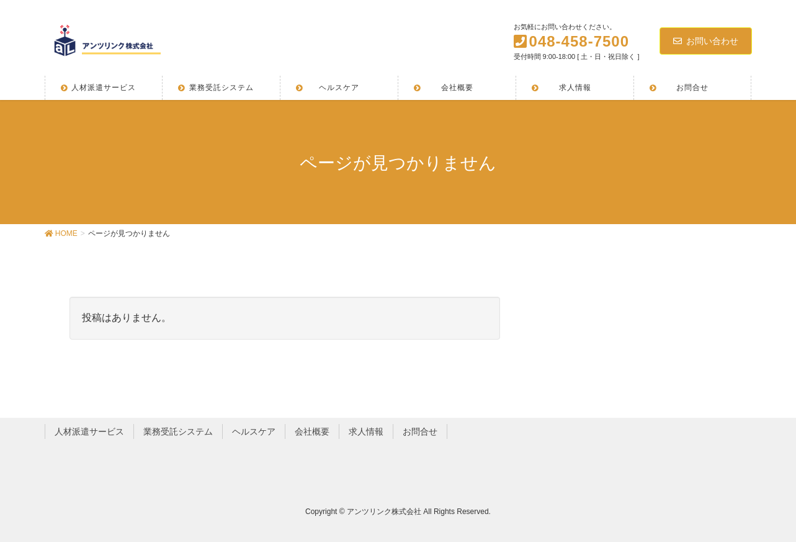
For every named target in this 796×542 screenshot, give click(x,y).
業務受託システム (178, 431)
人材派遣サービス (89, 431)
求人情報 (366, 431)
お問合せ (420, 431)
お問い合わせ (705, 41)
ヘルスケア (253, 431)
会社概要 (312, 431)
